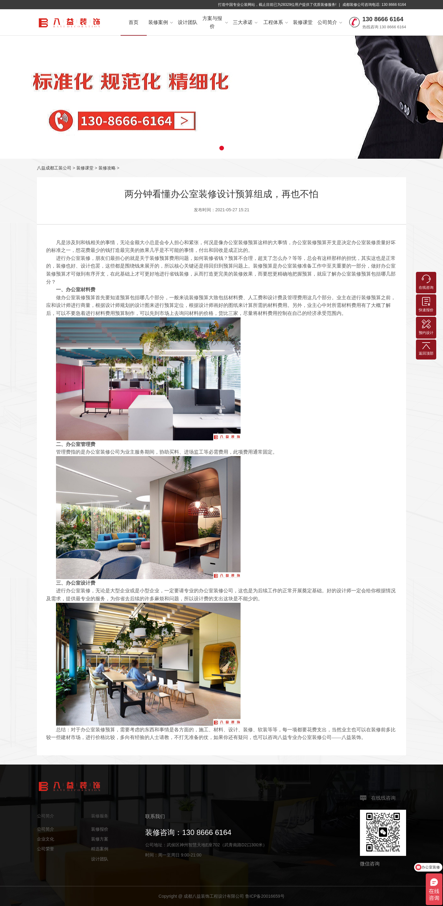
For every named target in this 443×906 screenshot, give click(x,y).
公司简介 (329, 22)
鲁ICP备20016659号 (265, 896)
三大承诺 (245, 22)
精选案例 (99, 848)
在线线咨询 (378, 798)
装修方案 (99, 838)
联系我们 (155, 816)
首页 (133, 22)
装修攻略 (107, 167)
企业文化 (45, 838)
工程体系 (275, 22)
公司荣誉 (45, 848)
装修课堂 (303, 22)
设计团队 (188, 22)
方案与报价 (215, 22)
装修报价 (99, 829)
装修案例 (160, 22)
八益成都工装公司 (54, 167)
